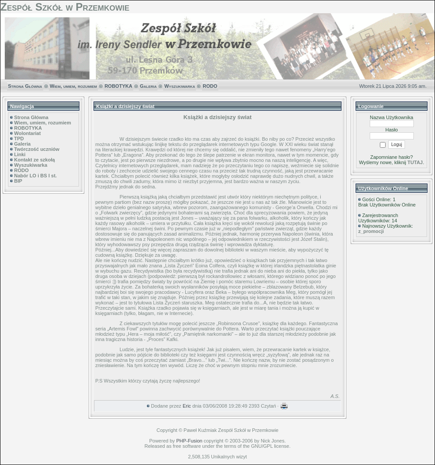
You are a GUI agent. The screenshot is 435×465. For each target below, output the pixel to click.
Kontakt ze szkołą (34, 159)
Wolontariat (27, 133)
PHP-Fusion (189, 440)
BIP (18, 181)
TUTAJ (415, 162)
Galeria (148, 86)
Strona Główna (25, 86)
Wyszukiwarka (179, 86)
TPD (19, 138)
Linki (20, 154)
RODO (210, 86)
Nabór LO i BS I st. (35, 175)
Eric (187, 406)
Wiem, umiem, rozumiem (73, 86)
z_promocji (371, 231)
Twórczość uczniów (36, 149)
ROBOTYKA (118, 86)
